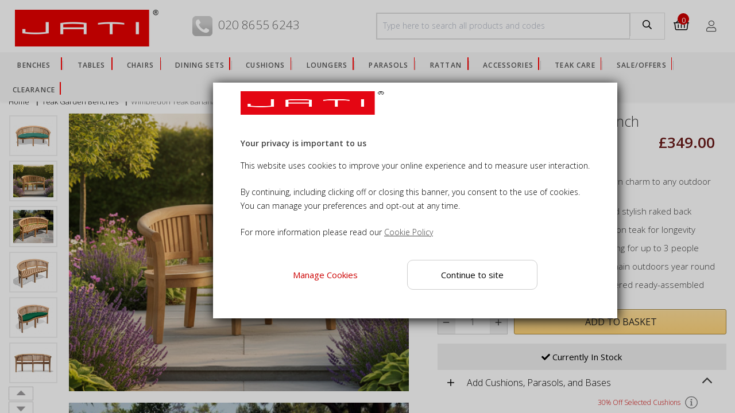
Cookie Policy (408, 232)
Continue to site (472, 274)
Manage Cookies (325, 274)
